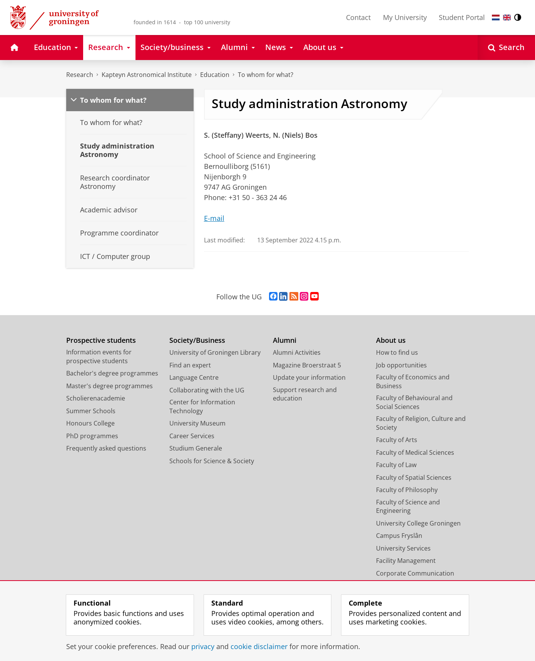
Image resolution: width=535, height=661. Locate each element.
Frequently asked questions (106, 448)
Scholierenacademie (95, 398)
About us (391, 340)
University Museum (197, 423)
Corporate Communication (415, 573)
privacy (202, 646)
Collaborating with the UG (206, 390)
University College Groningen (418, 523)
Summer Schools (90, 411)
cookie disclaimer (259, 646)
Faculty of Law (396, 465)
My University (405, 17)
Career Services (191, 436)
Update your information (309, 377)
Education (214, 74)
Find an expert (190, 365)
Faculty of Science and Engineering (408, 506)
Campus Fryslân (399, 535)
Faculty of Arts (396, 440)
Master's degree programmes (109, 386)
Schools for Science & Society (211, 461)
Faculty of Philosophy (407, 490)
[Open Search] (506, 47)
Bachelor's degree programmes (112, 373)
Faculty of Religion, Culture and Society (421, 423)
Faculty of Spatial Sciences (413, 477)
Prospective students (101, 340)
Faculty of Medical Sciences (415, 452)
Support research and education (305, 394)
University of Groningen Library (215, 352)
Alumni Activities (297, 352)
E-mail (214, 218)
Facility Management (406, 560)
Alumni (284, 340)
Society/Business (197, 340)
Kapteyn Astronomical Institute (147, 74)
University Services (403, 548)
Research (79, 74)
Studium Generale (195, 448)
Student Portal (462, 17)
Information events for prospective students (99, 356)
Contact (358, 17)
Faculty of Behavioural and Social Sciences (414, 402)
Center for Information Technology (202, 406)
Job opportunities (401, 365)
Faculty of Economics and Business (413, 381)
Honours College (90, 423)
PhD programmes (92, 436)
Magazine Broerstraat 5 (307, 365)
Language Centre (194, 377)
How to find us (397, 352)
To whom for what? (265, 74)
